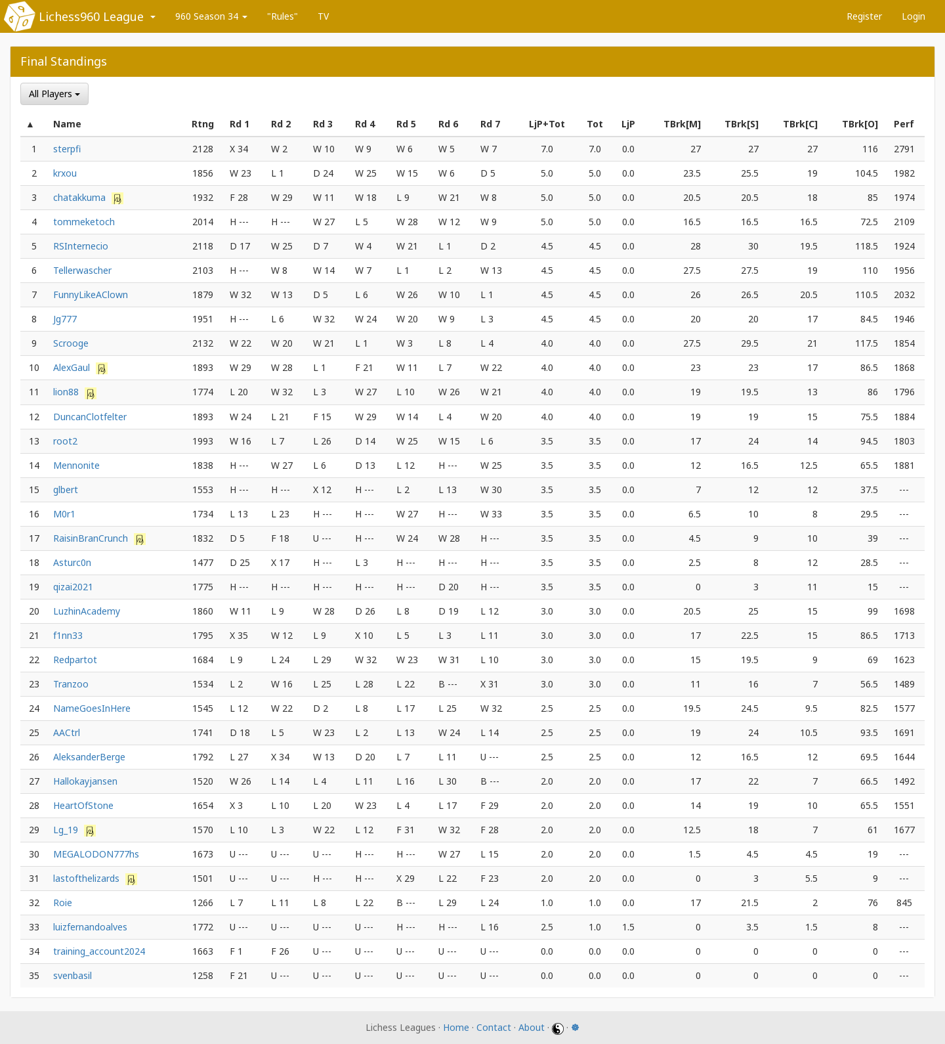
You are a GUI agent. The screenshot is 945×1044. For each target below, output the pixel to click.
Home (456, 1027)
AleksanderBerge (89, 756)
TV (323, 16)
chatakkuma (80, 197)
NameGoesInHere (92, 708)
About (531, 1027)
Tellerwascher (82, 270)
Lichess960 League (91, 16)
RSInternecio (80, 246)
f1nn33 (68, 635)
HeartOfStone (83, 805)
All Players (54, 93)
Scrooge (71, 343)
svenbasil (72, 975)
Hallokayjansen (85, 781)
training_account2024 (99, 951)
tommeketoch (84, 221)
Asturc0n (72, 562)
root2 (65, 441)
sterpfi (67, 148)
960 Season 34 (211, 16)
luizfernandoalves (90, 927)
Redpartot (75, 659)
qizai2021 (73, 586)
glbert (65, 489)
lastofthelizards (87, 878)
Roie (62, 902)
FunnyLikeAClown (90, 294)
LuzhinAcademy (86, 611)
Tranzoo (71, 684)
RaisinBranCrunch (92, 538)
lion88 (67, 391)
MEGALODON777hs (96, 854)
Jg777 (65, 319)
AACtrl (66, 732)
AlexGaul (73, 367)
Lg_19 (67, 829)
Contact (493, 1027)
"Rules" (282, 16)
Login (913, 16)
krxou (65, 173)
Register (864, 16)
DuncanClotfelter (90, 416)
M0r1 (64, 514)
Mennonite (76, 465)
